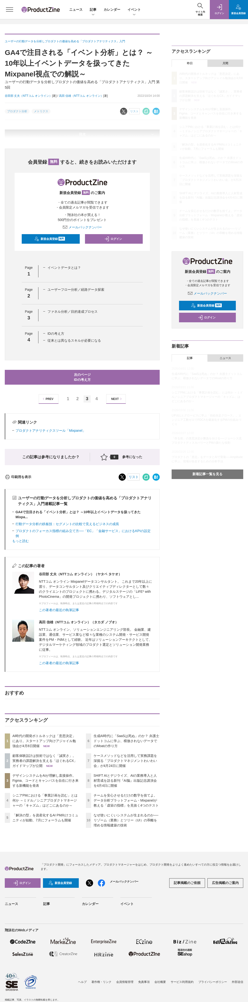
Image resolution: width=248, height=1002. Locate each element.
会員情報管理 (124, 982)
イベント (134, 10)
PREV (47, 399)
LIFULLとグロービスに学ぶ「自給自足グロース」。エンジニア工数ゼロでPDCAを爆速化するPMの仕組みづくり (206, 420)
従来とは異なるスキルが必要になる (74, 340)
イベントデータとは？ (64, 267)
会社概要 (160, 982)
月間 (225, 63)
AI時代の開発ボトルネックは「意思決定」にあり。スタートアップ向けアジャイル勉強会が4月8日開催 (44, 741)
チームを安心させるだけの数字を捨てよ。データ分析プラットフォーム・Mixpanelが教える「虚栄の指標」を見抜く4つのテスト (126, 800)
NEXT (117, 399)
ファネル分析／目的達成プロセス (72, 311)
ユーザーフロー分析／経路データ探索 (75, 289)
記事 (93, 10)
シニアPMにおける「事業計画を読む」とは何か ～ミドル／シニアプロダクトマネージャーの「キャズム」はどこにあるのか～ (45, 800)
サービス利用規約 (182, 982)
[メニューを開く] (9, 9)
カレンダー (112, 9)
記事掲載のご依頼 (187, 883)
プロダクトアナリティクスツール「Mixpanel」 (51, 430)
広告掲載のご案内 (225, 883)
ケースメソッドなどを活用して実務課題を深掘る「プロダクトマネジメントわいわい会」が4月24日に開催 (125, 761)
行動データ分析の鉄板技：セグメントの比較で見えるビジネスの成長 (67, 524)
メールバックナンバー (82, 227)
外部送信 (237, 982)
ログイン (113, 239)
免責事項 (144, 982)
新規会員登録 (49, 239)
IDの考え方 (55, 333)
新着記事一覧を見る (207, 474)
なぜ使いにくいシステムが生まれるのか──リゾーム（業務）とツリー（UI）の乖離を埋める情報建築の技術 (126, 820)
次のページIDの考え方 (82, 377)
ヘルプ (82, 982)
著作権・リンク (101, 982)
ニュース (76, 9)
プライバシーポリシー (212, 982)
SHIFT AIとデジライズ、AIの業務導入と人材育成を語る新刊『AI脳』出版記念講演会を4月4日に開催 (125, 780)
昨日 (190, 63)
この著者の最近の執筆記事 (59, 610)
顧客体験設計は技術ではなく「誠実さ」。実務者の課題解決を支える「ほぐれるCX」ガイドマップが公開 (44, 761)
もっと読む (20, 541)
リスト (134, 477)
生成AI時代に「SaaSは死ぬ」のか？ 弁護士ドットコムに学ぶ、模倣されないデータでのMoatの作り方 (126, 741)
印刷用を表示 (18, 477)
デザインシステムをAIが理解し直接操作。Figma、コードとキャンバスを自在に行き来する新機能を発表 (45, 780)
